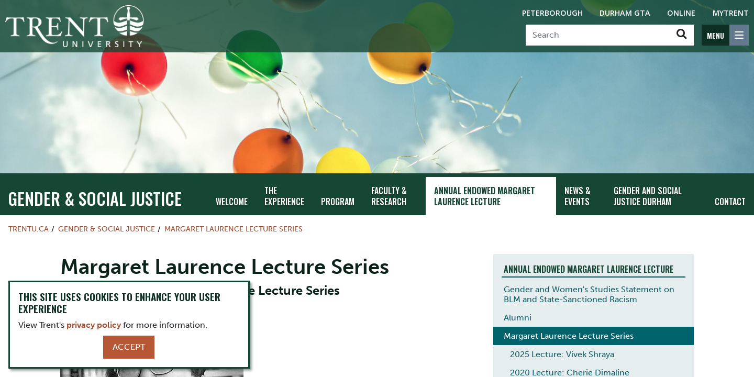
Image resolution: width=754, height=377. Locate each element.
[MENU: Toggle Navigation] (725, 35)
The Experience (284, 196)
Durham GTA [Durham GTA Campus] (625, 13)
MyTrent (731, 13)
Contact (730, 201)
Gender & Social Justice (95, 198)
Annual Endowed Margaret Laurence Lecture (484, 196)
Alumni (517, 318)
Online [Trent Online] (681, 13)
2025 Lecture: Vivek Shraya (562, 354)
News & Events (577, 196)
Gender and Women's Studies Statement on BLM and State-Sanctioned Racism (589, 294)
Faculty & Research (389, 196)
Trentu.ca (28, 229)
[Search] (598, 35)
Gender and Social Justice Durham (648, 196)
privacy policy (93, 325)
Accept (129, 347)
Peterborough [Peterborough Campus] (552, 13)
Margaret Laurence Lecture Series (233, 229)
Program (337, 201)
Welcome (232, 201)
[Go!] (681, 35)
